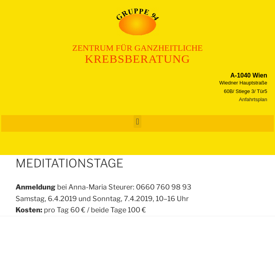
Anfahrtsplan (253, 99)
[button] (137, 121)
